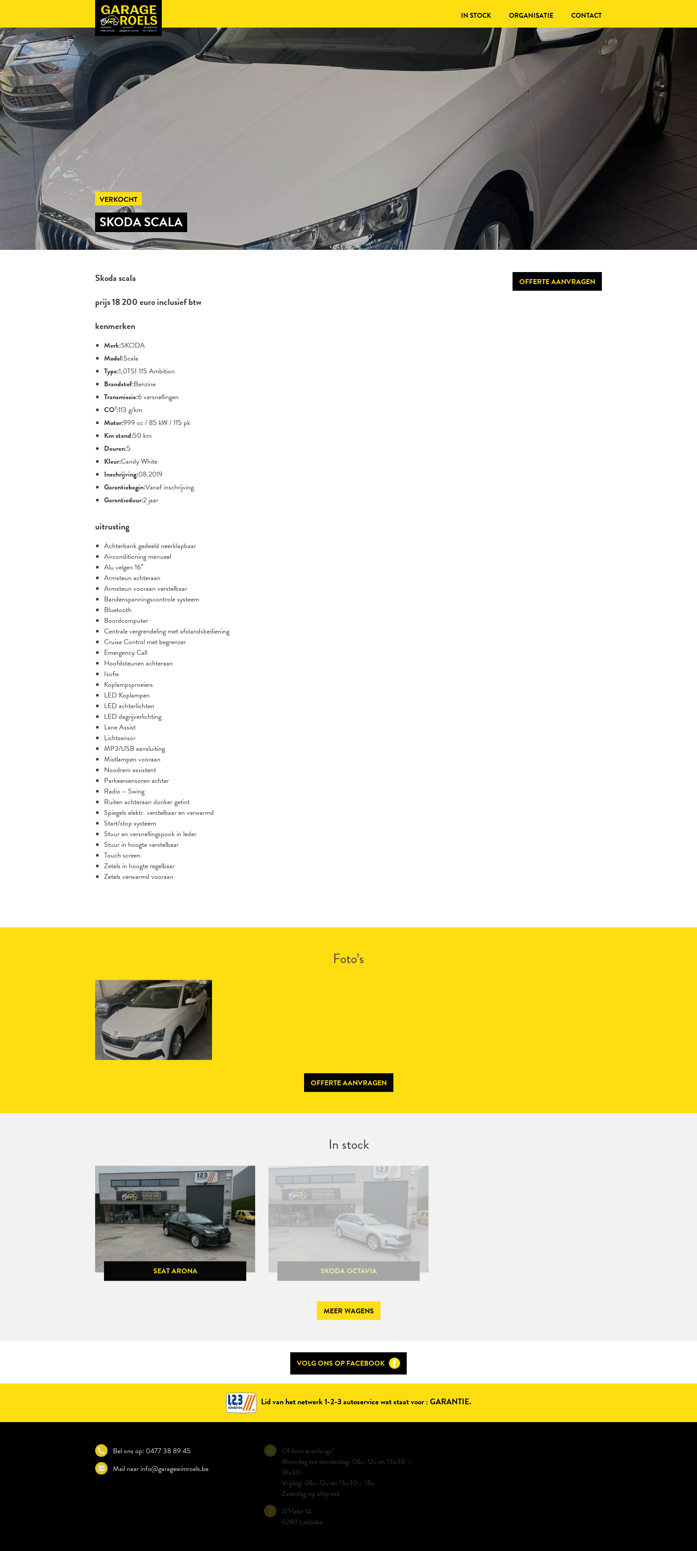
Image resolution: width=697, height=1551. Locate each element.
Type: (111, 371)
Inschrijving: (121, 474)
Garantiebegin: (124, 487)
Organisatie (531, 15)
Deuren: (115, 448)
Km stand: (118, 435)
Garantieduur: (123, 500)
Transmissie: (121, 397)
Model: (114, 358)
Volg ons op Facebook (348, 1363)
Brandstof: (119, 384)
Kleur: (112, 461)
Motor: (113, 422)
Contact (586, 15)
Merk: (112, 345)
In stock (476, 15)
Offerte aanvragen (557, 282)
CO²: (111, 410)
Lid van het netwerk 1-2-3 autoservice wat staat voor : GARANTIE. (348, 1401)
